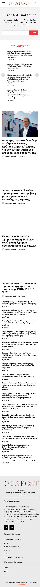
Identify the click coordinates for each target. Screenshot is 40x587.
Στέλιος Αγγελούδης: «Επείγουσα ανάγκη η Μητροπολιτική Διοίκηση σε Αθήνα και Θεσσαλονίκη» (18, 428)
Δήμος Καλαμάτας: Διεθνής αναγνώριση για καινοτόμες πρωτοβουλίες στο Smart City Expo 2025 (18, 366)
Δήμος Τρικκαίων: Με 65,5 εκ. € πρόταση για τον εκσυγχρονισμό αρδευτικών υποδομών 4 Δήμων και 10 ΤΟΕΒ (19, 406)
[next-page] (37, 75)
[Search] (33, 32)
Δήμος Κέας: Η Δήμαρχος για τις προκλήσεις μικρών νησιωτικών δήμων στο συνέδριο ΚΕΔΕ (19, 437)
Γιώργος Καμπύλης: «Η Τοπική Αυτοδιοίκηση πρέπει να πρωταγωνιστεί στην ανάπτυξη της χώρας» (19, 385)
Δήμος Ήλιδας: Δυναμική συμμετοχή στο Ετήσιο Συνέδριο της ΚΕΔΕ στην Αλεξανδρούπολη (17, 447)
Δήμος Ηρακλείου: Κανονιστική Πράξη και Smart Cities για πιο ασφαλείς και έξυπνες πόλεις (18, 417)
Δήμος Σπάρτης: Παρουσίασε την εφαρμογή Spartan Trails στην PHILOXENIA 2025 (19, 287)
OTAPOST (21, 584)
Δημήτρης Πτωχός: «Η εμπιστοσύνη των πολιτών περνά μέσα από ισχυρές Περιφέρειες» (19, 302)
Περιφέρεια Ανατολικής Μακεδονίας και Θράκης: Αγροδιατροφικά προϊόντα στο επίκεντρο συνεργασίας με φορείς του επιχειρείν (19, 458)
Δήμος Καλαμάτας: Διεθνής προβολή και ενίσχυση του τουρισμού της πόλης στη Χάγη (18, 375)
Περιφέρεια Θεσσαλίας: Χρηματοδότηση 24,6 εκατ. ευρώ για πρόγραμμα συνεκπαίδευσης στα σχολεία (19, 240)
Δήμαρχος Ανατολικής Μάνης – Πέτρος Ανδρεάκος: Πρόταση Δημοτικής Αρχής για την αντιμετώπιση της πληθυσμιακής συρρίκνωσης (19, 54)
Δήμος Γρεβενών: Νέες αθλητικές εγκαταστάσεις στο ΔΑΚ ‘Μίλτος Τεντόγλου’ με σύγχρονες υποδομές (20, 323)
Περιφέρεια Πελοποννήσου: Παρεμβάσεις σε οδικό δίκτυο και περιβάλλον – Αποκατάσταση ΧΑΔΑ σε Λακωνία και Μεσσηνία (19, 312)
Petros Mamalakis (10, 156)
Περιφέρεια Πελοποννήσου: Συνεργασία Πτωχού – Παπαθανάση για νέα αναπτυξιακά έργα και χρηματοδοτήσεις (20, 344)
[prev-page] (3, 75)
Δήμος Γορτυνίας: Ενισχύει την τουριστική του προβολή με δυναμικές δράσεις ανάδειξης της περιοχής (19, 194)
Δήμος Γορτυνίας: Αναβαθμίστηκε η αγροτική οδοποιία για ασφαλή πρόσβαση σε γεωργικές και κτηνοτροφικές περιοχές (19, 334)
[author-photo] (3, 156)
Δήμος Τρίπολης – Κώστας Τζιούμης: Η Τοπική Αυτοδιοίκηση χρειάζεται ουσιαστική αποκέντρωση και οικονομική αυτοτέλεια (20, 396)
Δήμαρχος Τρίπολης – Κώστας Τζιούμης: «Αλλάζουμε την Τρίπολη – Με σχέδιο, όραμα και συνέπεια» (19, 66)
